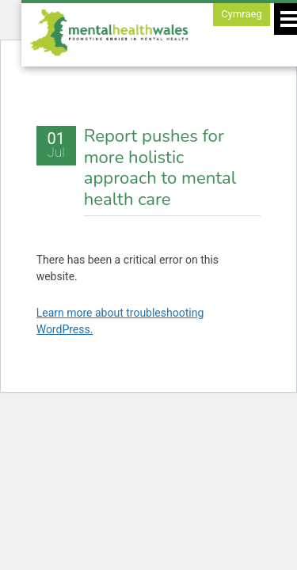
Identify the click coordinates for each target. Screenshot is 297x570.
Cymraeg (241, 14)
